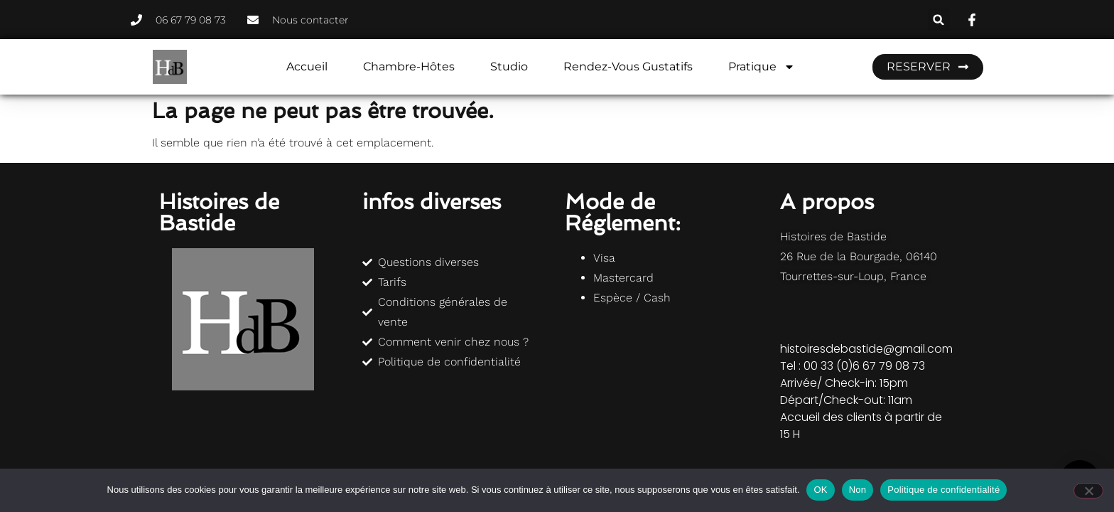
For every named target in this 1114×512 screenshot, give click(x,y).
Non (858, 489)
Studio (509, 66)
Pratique (761, 67)
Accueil (307, 66)
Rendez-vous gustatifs (628, 66)
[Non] (1088, 490)
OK (820, 489)
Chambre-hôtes (409, 66)
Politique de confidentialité (943, 489)
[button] (939, 20)
